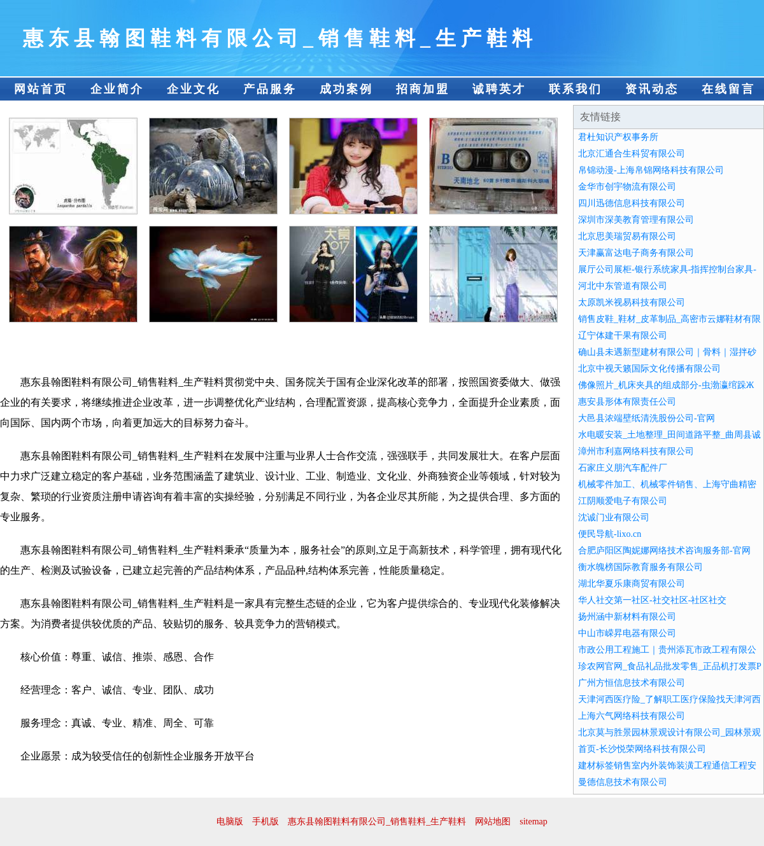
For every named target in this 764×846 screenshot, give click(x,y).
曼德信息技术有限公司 (622, 782)
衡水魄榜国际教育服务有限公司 (640, 567)
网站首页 (40, 89)
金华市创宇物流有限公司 (627, 186)
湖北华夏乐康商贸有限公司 (631, 583)
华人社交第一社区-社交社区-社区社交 (652, 600)
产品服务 (270, 89)
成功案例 (346, 89)
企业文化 (193, 89)
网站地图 (493, 821)
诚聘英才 (499, 89)
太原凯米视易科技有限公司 (631, 302)
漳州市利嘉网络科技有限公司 (636, 451)
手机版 (265, 821)
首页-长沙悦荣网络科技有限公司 (642, 749)
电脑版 (229, 821)
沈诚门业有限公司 (613, 517)
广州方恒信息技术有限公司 (631, 683)
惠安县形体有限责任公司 (627, 401)
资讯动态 (652, 89)
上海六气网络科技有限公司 (631, 716)
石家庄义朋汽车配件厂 (622, 468)
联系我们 (575, 89)
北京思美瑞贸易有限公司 (627, 236)
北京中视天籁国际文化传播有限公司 (649, 368)
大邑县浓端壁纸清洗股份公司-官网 (646, 418)
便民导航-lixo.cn (609, 534)
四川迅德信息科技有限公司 (631, 203)
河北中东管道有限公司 (622, 286)
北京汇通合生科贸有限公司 (631, 153)
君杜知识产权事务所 (618, 137)
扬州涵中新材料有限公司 (627, 616)
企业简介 (117, 89)
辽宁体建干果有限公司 (622, 335)
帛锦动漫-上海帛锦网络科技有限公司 (651, 170)
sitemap (534, 821)
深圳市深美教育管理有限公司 (636, 220)
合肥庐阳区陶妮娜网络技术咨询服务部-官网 (664, 550)
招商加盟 (422, 89)
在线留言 (728, 89)
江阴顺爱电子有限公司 (622, 501)
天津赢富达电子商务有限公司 (636, 253)
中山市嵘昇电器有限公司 (627, 633)
